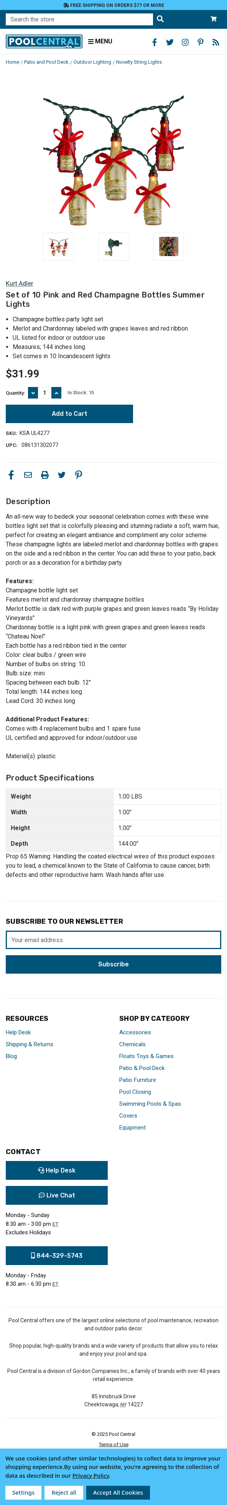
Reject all (63, 1492)
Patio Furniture (137, 1080)
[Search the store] (160, 19)
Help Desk (18, 1032)
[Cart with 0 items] (214, 19)
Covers (128, 1115)
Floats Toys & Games (146, 1056)
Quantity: (15, 393)
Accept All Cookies (118, 1492)
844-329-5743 (56, 1255)
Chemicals (132, 1044)
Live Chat (57, 1195)
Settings (23, 1492)
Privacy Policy (90, 1475)
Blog (11, 1056)
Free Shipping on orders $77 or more (113, 5)
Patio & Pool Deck (141, 1068)
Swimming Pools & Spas (150, 1103)
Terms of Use (113, 1444)
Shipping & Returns (29, 1044)
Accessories (135, 1032)
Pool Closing (135, 1091)
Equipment (132, 1127)
